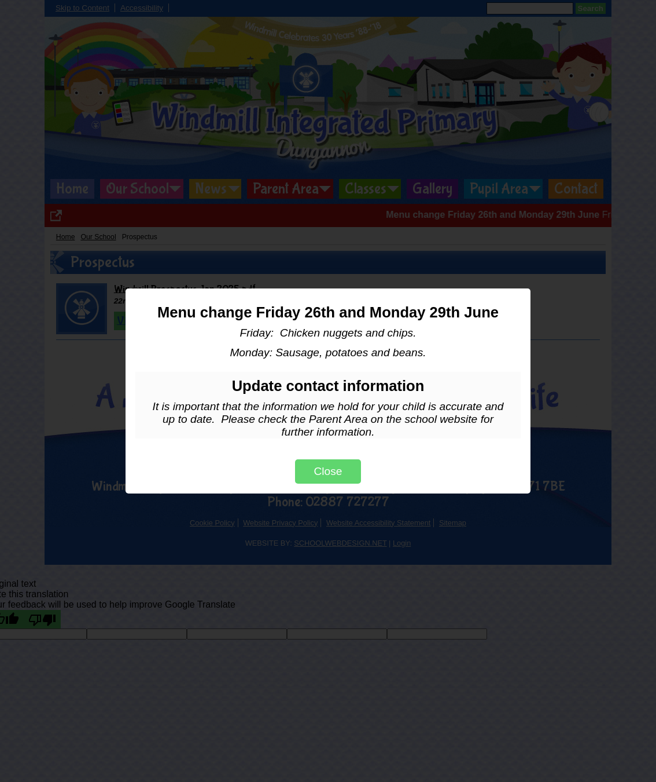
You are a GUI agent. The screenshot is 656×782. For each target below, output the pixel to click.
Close (328, 471)
